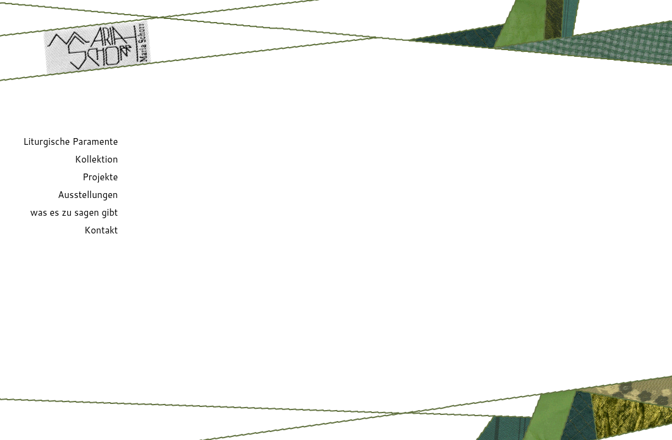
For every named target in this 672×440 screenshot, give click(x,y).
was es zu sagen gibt (74, 212)
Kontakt (101, 230)
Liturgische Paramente (70, 141)
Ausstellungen (88, 194)
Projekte (100, 177)
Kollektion (96, 159)
